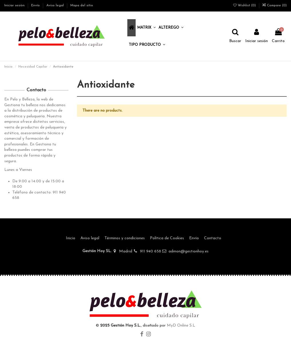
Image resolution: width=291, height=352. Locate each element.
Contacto (212, 238)
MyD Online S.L (181, 325)
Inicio (70, 238)
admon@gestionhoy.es (189, 251)
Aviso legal (55, 5)
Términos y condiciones (124, 238)
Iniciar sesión (15, 5)
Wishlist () (245, 5)
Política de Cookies (167, 238)
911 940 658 (150, 251)
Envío (36, 5)
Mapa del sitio (81, 5)
